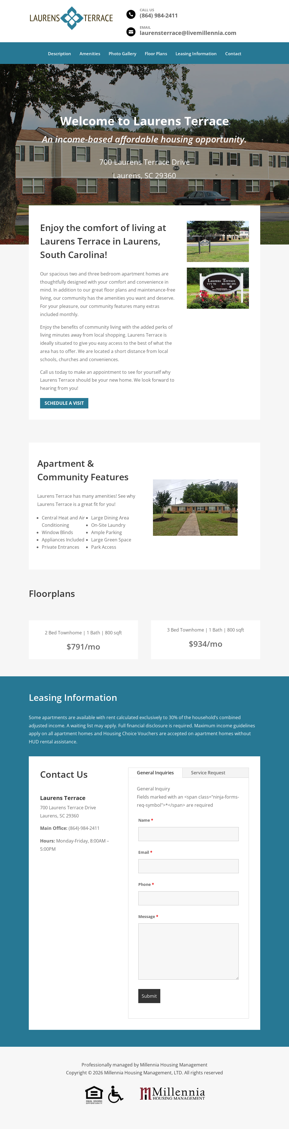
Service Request (208, 773)
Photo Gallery (122, 54)
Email (145, 852)
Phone (146, 884)
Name (145, 820)
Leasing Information (196, 54)
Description (59, 54)
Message (148, 916)
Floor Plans (156, 54)
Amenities (90, 54)
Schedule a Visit (64, 403)
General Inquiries (155, 773)
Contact (233, 54)
